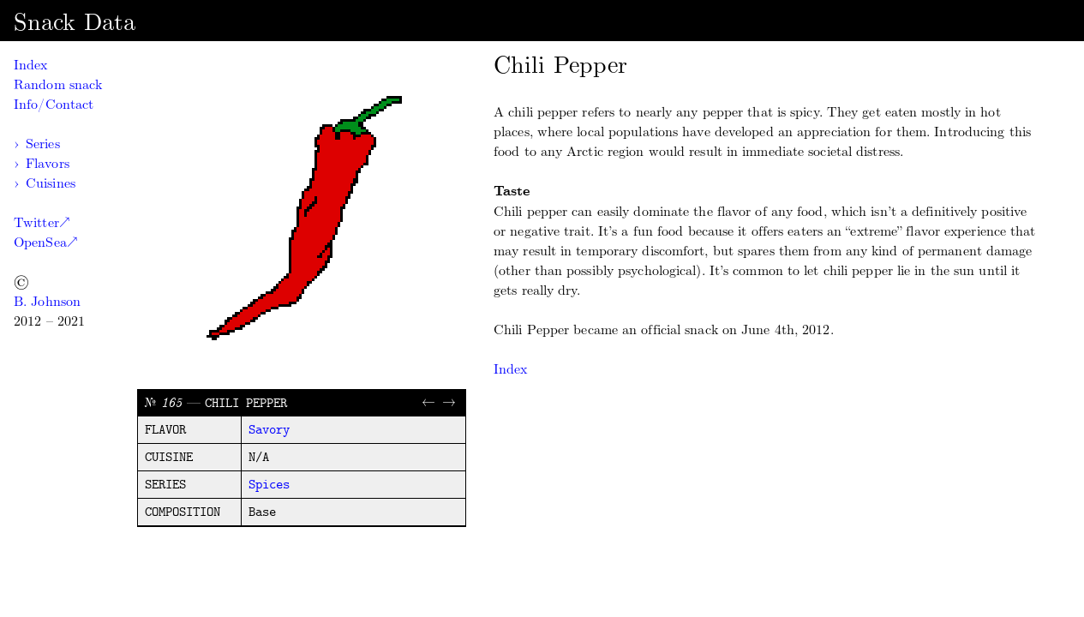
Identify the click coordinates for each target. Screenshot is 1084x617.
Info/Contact (53, 104)
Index (31, 65)
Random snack (58, 84)
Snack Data (74, 22)
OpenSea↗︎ (45, 242)
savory (269, 430)
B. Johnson (47, 301)
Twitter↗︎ (41, 222)
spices (269, 485)
